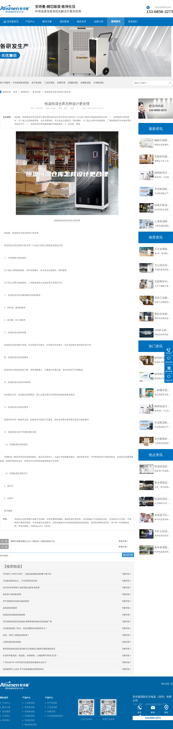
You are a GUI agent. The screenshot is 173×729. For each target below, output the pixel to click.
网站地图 (165, 684)
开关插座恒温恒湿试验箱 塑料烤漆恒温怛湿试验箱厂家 (27, 621)
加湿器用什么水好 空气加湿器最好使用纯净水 (23, 669)
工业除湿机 (30, 703)
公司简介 (6, 716)
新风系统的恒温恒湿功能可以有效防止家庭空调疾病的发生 (29, 649)
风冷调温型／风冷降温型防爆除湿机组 (163, 482)
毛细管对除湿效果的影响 (163, 156)
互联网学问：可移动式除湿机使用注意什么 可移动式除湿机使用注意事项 (163, 281)
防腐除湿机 (73, 82)
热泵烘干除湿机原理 (12, 594)
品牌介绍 (98, 21)
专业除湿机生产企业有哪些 (163, 188)
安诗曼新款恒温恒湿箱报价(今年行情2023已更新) (163, 438)
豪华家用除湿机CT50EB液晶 (163, 547)
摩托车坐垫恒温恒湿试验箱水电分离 (163, 313)
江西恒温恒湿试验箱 (12, 642)
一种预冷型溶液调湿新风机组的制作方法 (163, 390)
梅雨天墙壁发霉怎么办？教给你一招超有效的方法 (33, 541)
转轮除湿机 (30, 716)
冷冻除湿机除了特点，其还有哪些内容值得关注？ (25, 628)
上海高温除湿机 (163, 221)
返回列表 (128, 554)
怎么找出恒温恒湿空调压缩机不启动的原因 (163, 265)
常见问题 (37, 92)
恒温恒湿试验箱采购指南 (14, 615)
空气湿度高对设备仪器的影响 (16, 601)
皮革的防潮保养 (10, 608)
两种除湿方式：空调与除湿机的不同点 (163, 172)
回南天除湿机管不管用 (163, 205)
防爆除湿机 (86, 82)
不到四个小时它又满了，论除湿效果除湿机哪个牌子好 (27, 574)
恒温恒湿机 (30, 720)
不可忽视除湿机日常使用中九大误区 (163, 249)
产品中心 (30, 21)
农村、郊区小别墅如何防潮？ (16, 635)
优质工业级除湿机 (163, 297)
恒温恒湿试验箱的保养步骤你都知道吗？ (163, 498)
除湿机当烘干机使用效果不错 (163, 357)
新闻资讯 (115, 21)
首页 (15, 92)
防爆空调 (61, 82)
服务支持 (81, 21)
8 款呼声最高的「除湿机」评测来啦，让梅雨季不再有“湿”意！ (30, 655)
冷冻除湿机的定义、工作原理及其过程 (20, 581)
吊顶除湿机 (99, 82)
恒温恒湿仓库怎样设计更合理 (57, 92)
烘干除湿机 (37, 82)
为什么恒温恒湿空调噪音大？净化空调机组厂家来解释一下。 (163, 531)
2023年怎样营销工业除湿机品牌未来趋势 (21, 587)
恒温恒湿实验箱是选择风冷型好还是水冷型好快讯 (163, 466)
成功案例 (64, 21)
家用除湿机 (30, 711)
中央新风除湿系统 (21, 82)
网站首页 (4, 697)
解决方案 (47, 21)
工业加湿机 (49, 82)
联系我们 (133, 21)
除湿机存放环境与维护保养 (163, 374)
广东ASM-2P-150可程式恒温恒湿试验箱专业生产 (25, 662)
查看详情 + (123, 541)
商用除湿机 (30, 707)
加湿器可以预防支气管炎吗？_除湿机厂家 (163, 515)
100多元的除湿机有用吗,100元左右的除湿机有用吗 (163, 330)
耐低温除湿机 (31, 724)
